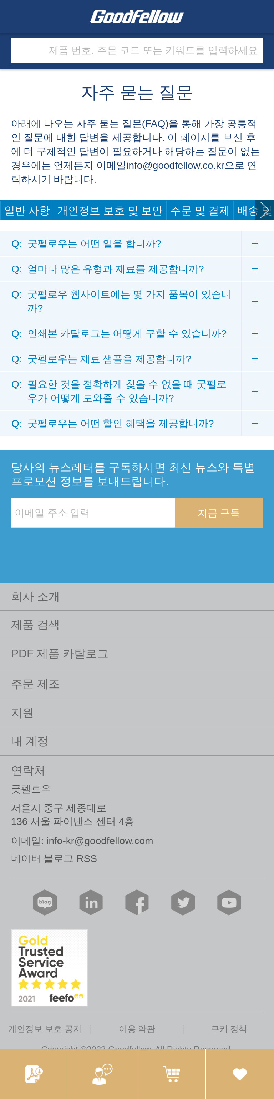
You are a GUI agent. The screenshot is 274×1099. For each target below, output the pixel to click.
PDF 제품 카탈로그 (60, 653)
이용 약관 (137, 1029)
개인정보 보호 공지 (44, 1029)
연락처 (28, 770)
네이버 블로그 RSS (54, 858)
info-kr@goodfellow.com (99, 840)
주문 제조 (35, 683)
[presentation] (65, 543)
